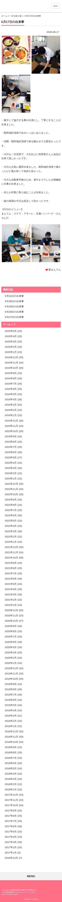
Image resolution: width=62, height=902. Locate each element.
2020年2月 (11, 657)
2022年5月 (11, 520)
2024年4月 (11, 399)
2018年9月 (11, 747)
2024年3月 (11, 404)
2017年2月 (11, 847)
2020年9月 (11, 626)
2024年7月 (11, 383)
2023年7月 (11, 446)
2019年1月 (11, 726)
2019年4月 (11, 710)
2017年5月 (11, 831)
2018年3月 (11, 779)
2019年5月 (11, 705)
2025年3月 (11, 341)
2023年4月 (11, 462)
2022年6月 (11, 515)
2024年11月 (11, 362)
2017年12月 (11, 794)
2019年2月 (11, 720)
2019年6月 (11, 699)
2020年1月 (11, 663)
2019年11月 (11, 673)
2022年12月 (11, 483)
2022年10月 (11, 494)
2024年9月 (11, 373)
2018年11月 (11, 736)
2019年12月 (11, 668)
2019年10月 (11, 678)
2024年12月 (11, 357)
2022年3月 (11, 531)
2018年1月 (11, 789)
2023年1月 (11, 478)
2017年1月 (11, 852)
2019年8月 (11, 689)
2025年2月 (11, 346)
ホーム (4, 16)
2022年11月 (11, 489)
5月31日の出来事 (14, 296)
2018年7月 (11, 757)
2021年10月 (11, 557)
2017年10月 (11, 805)
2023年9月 (11, 436)
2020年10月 (11, 620)
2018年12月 (11, 731)
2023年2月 (11, 473)
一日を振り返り (16, 16)
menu (55, 6)
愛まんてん (23, 6)
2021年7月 (11, 573)
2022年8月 (11, 504)
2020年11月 (11, 615)
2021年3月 (11, 594)
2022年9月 (11, 499)
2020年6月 (11, 642)
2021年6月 (11, 578)
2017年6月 (11, 826)
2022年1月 (11, 541)
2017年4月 (11, 836)
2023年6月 (11, 452)
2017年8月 (11, 815)
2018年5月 (11, 768)
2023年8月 (11, 441)
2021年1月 (11, 605)
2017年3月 (11, 842)
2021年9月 (11, 562)
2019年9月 (11, 684)
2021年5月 (11, 583)
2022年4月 (11, 525)
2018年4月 (11, 773)
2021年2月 (11, 599)
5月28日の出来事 (14, 311)
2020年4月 (11, 647)
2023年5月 (11, 457)
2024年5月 (11, 394)
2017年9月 (11, 810)
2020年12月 (11, 610)
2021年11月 (11, 552)
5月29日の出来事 (14, 306)
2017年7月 (11, 821)
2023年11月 (11, 425)
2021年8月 (11, 568)
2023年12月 (11, 420)
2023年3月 (11, 468)
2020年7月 (11, 636)
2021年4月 (11, 589)
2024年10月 (11, 367)
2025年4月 (11, 336)
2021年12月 (11, 547)
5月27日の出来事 (14, 317)
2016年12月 (11, 857)
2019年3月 (11, 715)
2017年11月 (11, 800)
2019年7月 (11, 694)
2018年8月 (11, 752)
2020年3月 (11, 652)
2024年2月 (11, 409)
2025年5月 (11, 331)
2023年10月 (11, 431)
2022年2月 (11, 536)
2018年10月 (11, 742)
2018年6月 (11, 763)
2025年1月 (11, 352)
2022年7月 (11, 510)
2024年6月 (11, 388)
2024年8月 (11, 378)
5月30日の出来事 (14, 301)
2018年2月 (11, 784)
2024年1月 (11, 415)
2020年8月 (11, 631)
